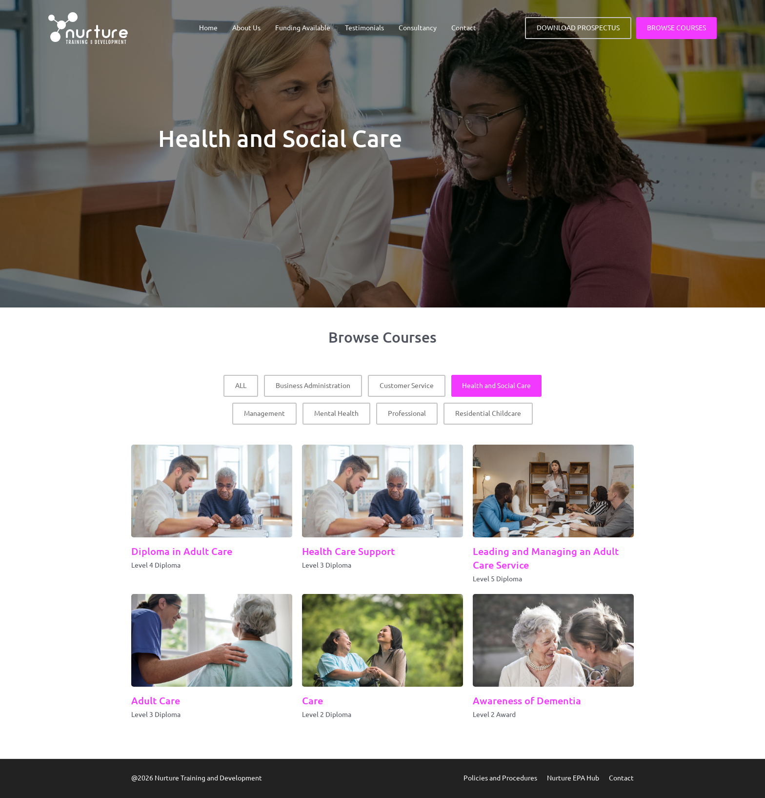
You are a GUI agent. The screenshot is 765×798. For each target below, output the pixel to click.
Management (264, 413)
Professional (407, 413)
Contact (463, 28)
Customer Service (407, 385)
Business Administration (313, 385)
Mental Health (336, 413)
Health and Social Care (496, 385)
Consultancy (418, 28)
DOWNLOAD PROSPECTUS (578, 28)
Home (208, 28)
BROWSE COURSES (676, 28)
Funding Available (302, 28)
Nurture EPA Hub (573, 778)
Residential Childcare (488, 413)
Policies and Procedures (500, 778)
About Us (246, 28)
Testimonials (364, 28)
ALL (240, 385)
